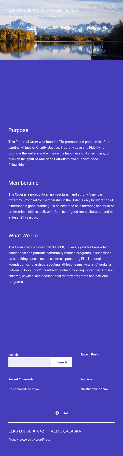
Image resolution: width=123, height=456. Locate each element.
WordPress (43, 439)
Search (13, 355)
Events (45, 28)
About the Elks (97, 28)
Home (31, 28)
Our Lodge (68, 28)
